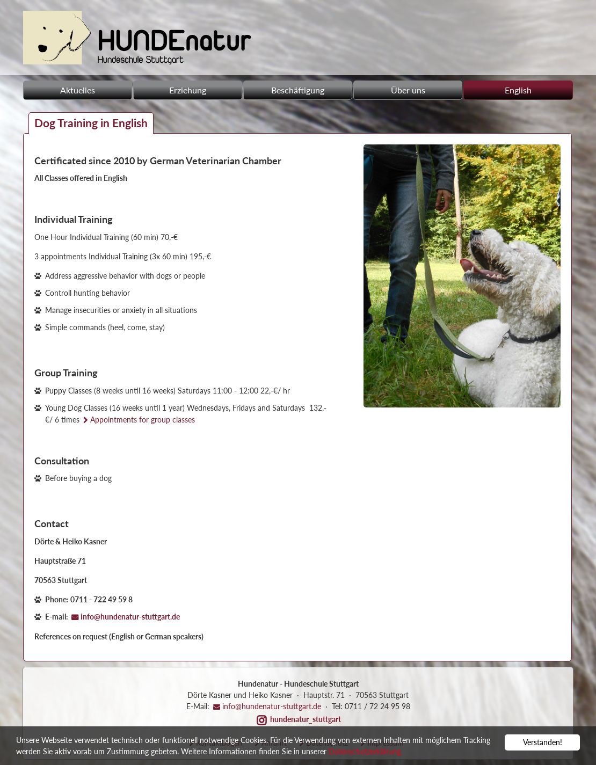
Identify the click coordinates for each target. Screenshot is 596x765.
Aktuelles (77, 90)
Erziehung (187, 90)
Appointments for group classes (142, 419)
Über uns (408, 90)
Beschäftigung (297, 90)
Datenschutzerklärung (365, 752)
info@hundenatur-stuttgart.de (130, 616)
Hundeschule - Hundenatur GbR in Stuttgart (137, 37)
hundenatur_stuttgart (305, 719)
